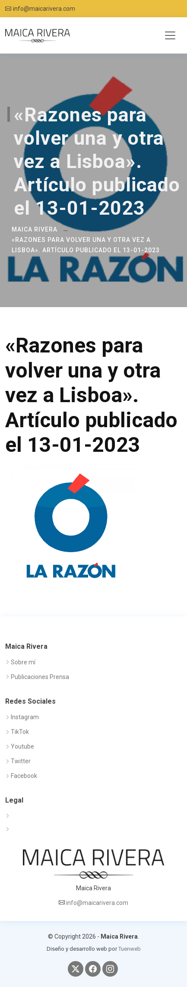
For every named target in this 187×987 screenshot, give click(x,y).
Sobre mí (23, 662)
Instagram (25, 717)
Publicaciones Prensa (40, 677)
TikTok (20, 732)
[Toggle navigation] (170, 35)
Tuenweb (129, 949)
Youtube (22, 746)
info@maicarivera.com (44, 9)
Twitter (21, 761)
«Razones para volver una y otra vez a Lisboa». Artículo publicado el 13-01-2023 (86, 245)
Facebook (24, 776)
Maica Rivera (34, 229)
